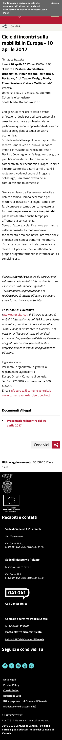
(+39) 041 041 (12, 547)
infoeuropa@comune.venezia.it (30, 390)
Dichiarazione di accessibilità (19, 706)
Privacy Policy (11, 685)
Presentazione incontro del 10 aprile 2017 (26, 423)
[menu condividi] (4, 26)
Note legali (9, 679)
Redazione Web (12, 696)
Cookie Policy (11, 690)
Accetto (55, 3)
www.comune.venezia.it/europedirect (26, 395)
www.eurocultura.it (15, 314)
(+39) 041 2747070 (19, 626)
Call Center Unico (16, 603)
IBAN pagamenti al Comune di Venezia (25, 701)
